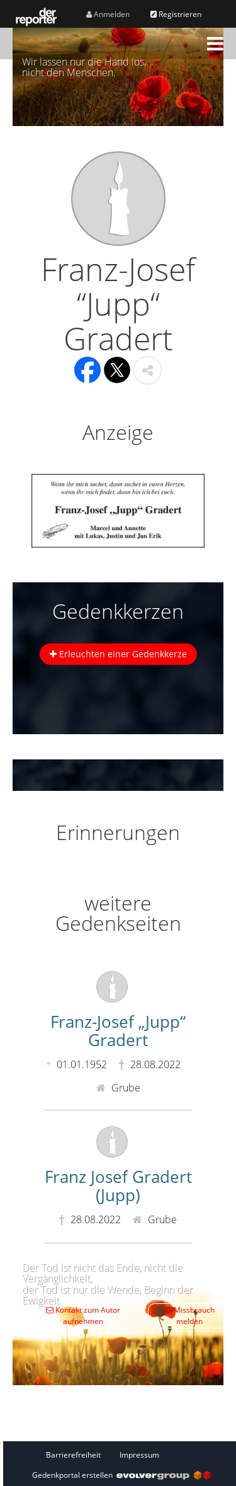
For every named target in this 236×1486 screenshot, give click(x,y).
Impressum (139, 1454)
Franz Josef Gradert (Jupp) (118, 1185)
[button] (215, 43)
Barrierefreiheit (73, 1454)
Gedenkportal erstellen (121, 1475)
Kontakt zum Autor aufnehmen (83, 1316)
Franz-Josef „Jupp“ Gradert (118, 1030)
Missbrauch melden (189, 1316)
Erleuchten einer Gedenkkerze (118, 654)
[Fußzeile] (121, 1454)
